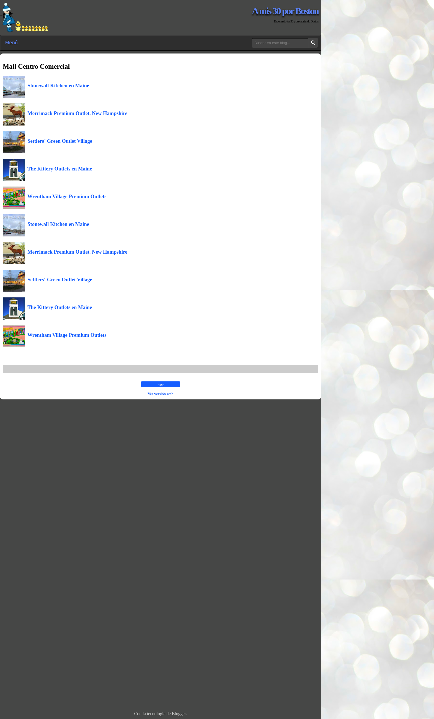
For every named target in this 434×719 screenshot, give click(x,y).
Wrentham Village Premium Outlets (65, 196)
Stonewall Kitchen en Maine (57, 85)
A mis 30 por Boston (285, 11)
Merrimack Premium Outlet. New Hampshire (76, 113)
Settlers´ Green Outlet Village (58, 141)
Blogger (179, 713)
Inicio (160, 385)
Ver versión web (161, 394)
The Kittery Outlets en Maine (58, 169)
